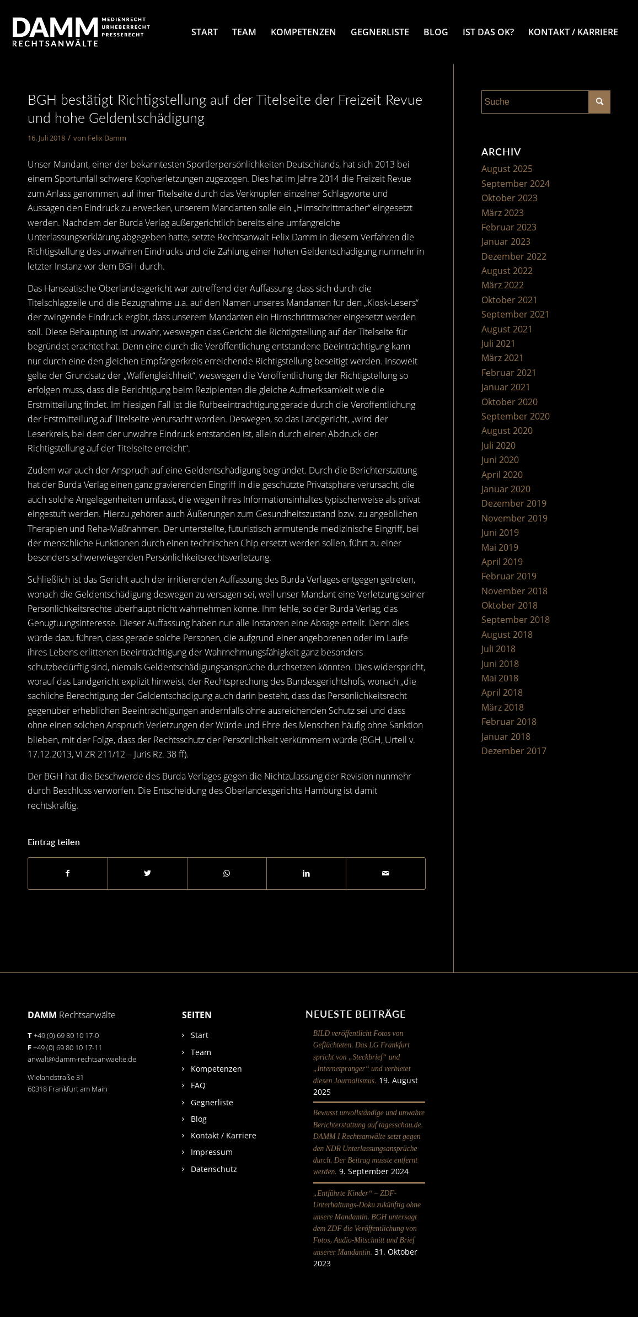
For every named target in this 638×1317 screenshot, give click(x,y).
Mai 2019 (499, 547)
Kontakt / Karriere (223, 1135)
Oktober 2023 (509, 198)
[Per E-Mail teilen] (385, 873)
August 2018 (507, 634)
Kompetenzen (216, 1068)
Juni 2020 (500, 460)
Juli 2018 (498, 649)
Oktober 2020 (509, 402)
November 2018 (514, 591)
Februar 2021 (509, 373)
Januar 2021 (505, 387)
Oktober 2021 (509, 300)
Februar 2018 (509, 722)
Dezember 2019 (513, 503)
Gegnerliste (212, 1102)
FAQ (198, 1085)
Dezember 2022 (513, 256)
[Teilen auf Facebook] (68, 873)
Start (199, 1035)
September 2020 (515, 416)
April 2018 (502, 692)
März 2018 (502, 707)
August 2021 (507, 329)
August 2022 (507, 271)
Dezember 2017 (513, 751)
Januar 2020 (505, 489)
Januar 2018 (505, 736)
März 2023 (502, 213)
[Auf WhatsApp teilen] (226, 873)
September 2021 (515, 314)
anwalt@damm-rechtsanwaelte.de (82, 1059)
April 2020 (502, 475)
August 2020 (507, 430)
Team (201, 1052)
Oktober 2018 (509, 605)
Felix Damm (107, 138)
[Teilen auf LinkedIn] (306, 873)
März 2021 (502, 358)
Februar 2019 (509, 576)
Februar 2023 (509, 227)
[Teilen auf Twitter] (147, 873)
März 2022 (502, 285)
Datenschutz (214, 1169)
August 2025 (507, 169)
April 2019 (502, 562)
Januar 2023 (505, 241)
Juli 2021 (498, 343)
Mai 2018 (499, 678)
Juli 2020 (498, 445)
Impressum (212, 1152)
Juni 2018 (500, 664)
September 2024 (515, 184)
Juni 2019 (500, 532)
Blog (199, 1119)
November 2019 (514, 518)
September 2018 (515, 620)
